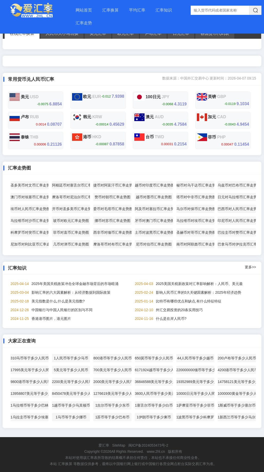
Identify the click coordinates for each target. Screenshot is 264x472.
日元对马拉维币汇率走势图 (237, 197)
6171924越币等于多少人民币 (154, 370)
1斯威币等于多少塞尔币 (237, 405)
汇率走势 (84, 23)
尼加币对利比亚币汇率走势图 (29, 244)
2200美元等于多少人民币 (71, 382)
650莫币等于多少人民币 (154, 358)
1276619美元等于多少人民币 (112, 393)
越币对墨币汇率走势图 (154, 197)
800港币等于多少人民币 (112, 358)
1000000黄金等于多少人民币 (237, 393)
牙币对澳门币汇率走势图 (154, 221)
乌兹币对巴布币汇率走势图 (237, 185)
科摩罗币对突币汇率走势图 (29, 232)
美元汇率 (98, 33)
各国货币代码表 (214, 33)
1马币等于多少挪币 (71, 417)
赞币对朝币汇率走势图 (112, 197)
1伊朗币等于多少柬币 (154, 417)
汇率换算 (110, 10)
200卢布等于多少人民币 (237, 358)
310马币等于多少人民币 (29, 358)
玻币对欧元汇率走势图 (71, 221)
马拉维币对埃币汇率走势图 (195, 221)
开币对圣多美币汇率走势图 (71, 209)
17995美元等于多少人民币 (29, 370)
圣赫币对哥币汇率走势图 (195, 232)
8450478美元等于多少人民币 (71, 393)
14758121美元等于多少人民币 (237, 382)
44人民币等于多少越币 (195, 358)
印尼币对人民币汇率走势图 (237, 221)
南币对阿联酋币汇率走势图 (195, 244)
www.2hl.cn (156, 451)
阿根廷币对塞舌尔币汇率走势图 (71, 185)
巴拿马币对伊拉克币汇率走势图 (237, 244)
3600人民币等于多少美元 (154, 393)
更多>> (250, 267)
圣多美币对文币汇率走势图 (29, 185)
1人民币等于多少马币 (71, 358)
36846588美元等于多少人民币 (154, 382)
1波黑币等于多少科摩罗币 (195, 417)
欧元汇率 (125, 33)
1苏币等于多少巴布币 (112, 417)
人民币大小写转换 (62, 33)
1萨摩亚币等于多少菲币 (195, 405)
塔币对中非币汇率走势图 (195, 197)
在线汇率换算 (22, 33)
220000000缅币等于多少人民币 (195, 370)
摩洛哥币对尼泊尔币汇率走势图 (71, 197)
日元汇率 (181, 33)
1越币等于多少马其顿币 (71, 405)
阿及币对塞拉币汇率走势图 (154, 209)
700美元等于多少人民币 (112, 370)
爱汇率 (103, 445)
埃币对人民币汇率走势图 (29, 209)
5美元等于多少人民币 (71, 370)
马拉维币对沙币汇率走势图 (29, 221)
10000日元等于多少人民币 (195, 393)
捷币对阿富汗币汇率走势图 (112, 185)
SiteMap (118, 445)
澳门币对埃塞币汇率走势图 (29, 197)
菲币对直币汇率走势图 (71, 232)
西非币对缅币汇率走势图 (112, 232)
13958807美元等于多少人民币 (29, 393)
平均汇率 (137, 10)
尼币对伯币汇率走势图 (154, 244)
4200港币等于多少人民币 (237, 370)
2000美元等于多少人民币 (112, 382)
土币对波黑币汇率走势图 (154, 232)
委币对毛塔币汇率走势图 (112, 209)
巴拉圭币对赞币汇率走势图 (237, 232)
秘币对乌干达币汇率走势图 (195, 185)
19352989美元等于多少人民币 (195, 382)
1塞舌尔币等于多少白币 (154, 405)
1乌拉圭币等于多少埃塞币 (29, 417)
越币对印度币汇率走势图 (154, 185)
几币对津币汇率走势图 (71, 244)
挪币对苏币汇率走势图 (112, 221)
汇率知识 (164, 10)
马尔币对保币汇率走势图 (195, 209)
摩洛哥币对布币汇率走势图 (112, 244)
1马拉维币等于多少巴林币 (29, 405)
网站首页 (84, 10)
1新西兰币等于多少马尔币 (237, 417)
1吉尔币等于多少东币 (112, 405)
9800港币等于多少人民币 (29, 382)
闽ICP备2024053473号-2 (148, 445)
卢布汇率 (153, 33)
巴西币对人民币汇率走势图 (237, 209)
